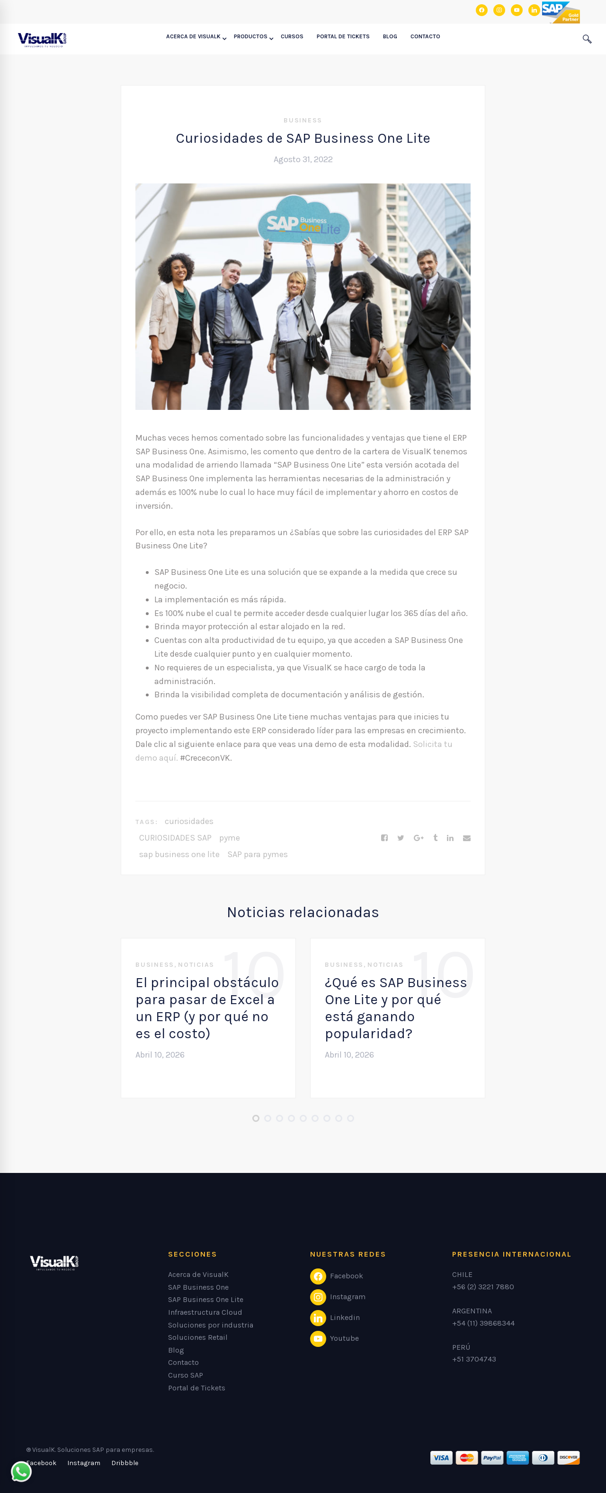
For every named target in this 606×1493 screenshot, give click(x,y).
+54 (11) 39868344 (483, 1323)
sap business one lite (179, 854)
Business (303, 120)
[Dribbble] (125, 1463)
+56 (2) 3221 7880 (483, 1286)
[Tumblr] (435, 838)
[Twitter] (400, 838)
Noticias (196, 965)
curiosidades (189, 821)
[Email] (466, 838)
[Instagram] (83, 1463)
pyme (229, 838)
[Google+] (419, 838)
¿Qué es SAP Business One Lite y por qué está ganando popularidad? (396, 1008)
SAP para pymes (257, 854)
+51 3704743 (474, 1358)
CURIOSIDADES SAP (175, 838)
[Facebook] (384, 838)
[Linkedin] (450, 838)
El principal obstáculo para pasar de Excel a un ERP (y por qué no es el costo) (207, 1008)
